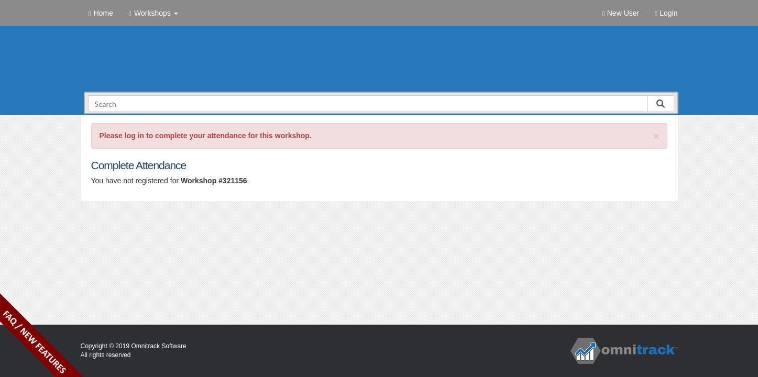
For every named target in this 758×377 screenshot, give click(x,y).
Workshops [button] (153, 13)
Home (101, 13)
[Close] (656, 135)
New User (620, 13)
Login (666, 13)
